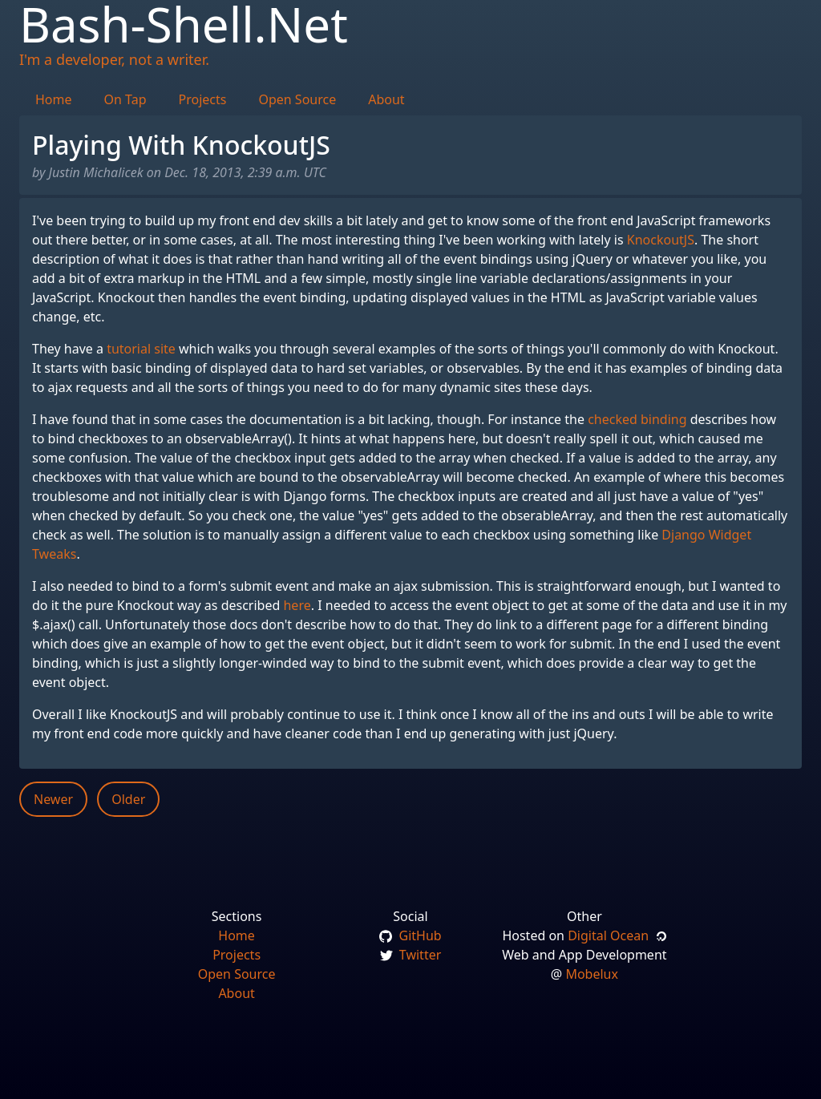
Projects (203, 99)
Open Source (297, 99)
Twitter (411, 955)
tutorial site (141, 349)
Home (53, 99)
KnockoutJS (660, 239)
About (386, 99)
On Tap (125, 99)
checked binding (637, 419)
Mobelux (591, 974)
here (296, 605)
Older (128, 799)
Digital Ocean (617, 935)
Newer (53, 799)
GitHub (410, 935)
